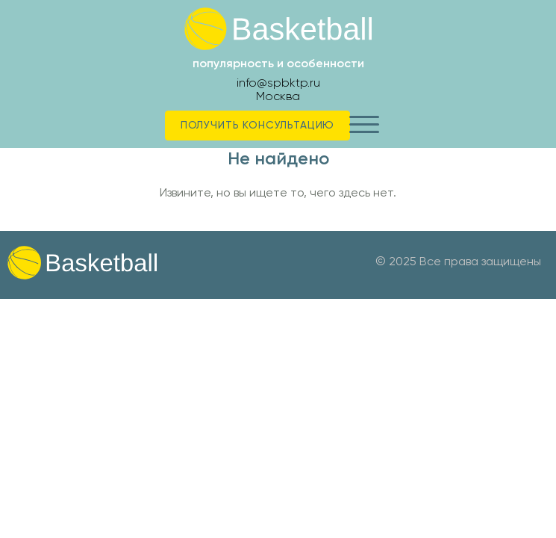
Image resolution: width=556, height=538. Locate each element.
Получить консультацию (258, 125)
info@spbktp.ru (278, 82)
